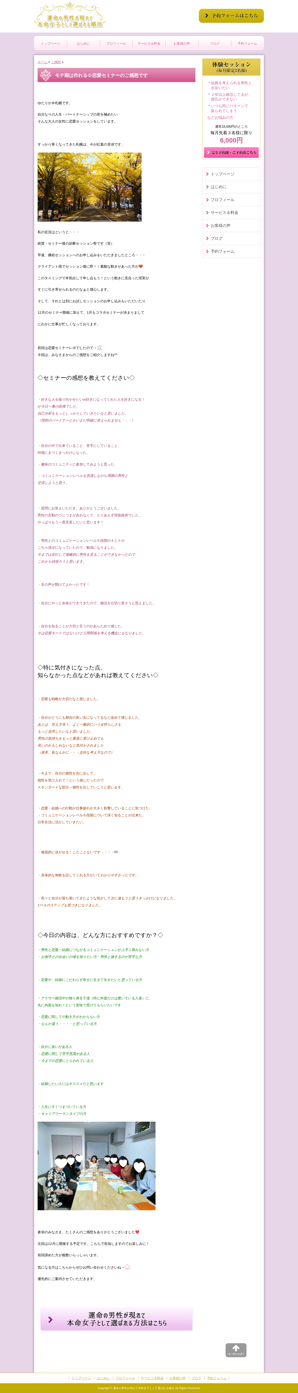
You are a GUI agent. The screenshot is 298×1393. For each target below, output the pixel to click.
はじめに (83, 43)
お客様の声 (182, 43)
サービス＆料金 (149, 43)
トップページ (50, 43)
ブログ (215, 43)
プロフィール (116, 43)
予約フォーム (247, 43)
